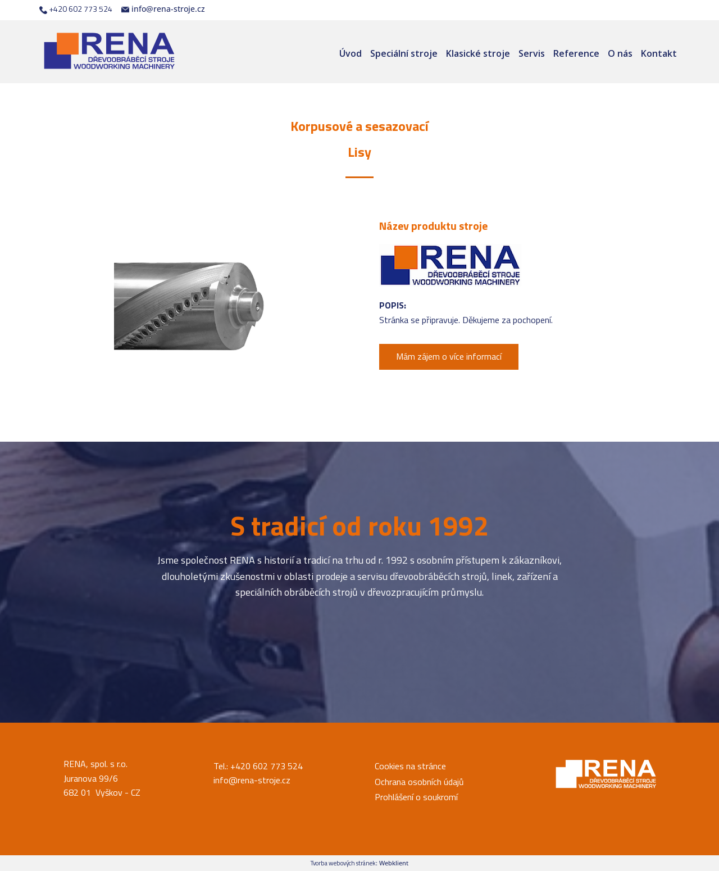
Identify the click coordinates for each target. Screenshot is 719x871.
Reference (576, 53)
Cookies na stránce (410, 766)
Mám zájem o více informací (449, 356)
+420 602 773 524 (75, 9)
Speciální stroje (404, 53)
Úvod (350, 53)
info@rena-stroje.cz (163, 9)
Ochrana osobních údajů (419, 781)
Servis (531, 53)
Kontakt (659, 53)
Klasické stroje (478, 53)
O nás (620, 53)
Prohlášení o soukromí (416, 797)
